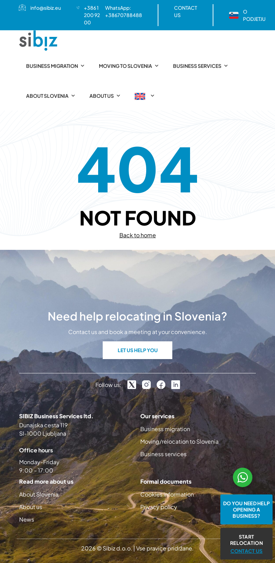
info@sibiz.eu (45, 8)
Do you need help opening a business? (246, 509)
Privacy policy (158, 506)
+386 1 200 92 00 (92, 15)
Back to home (137, 235)
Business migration (55, 66)
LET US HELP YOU (138, 350)
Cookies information (167, 494)
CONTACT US (185, 11)
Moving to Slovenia (129, 66)
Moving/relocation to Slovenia (179, 441)
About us (105, 96)
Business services (200, 66)
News (26, 519)
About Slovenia (51, 96)
